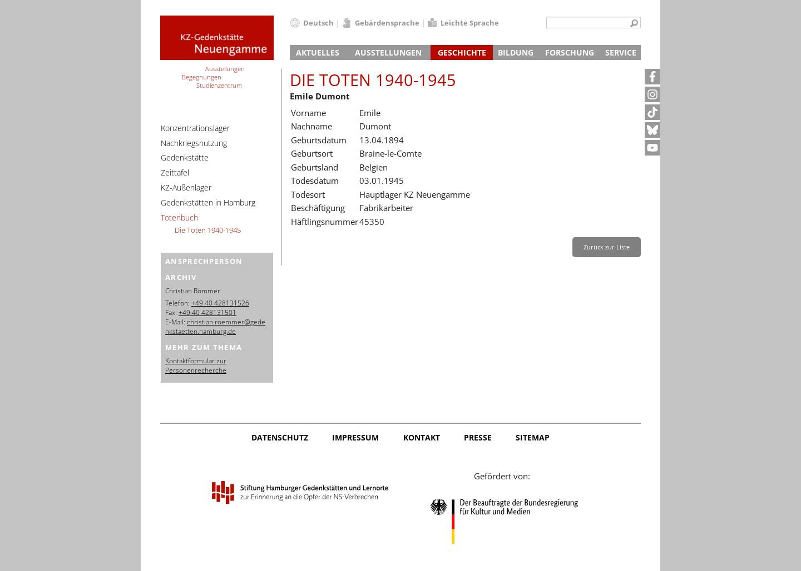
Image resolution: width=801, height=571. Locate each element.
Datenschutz (279, 437)
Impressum (355, 437)
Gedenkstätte (185, 157)
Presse (478, 437)
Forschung (569, 52)
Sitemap (533, 437)
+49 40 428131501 (207, 312)
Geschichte (462, 52)
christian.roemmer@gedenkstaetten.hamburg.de (215, 326)
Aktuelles (317, 52)
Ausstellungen (388, 52)
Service (620, 52)
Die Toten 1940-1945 (208, 230)
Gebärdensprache (387, 23)
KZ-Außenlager (186, 187)
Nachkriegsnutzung (194, 143)
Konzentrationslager (195, 128)
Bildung (515, 52)
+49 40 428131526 (220, 303)
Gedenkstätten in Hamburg (208, 202)
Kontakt (421, 437)
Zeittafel (175, 172)
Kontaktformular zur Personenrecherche (195, 365)
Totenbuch (179, 217)
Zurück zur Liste (607, 247)
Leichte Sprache (470, 23)
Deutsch (318, 23)
